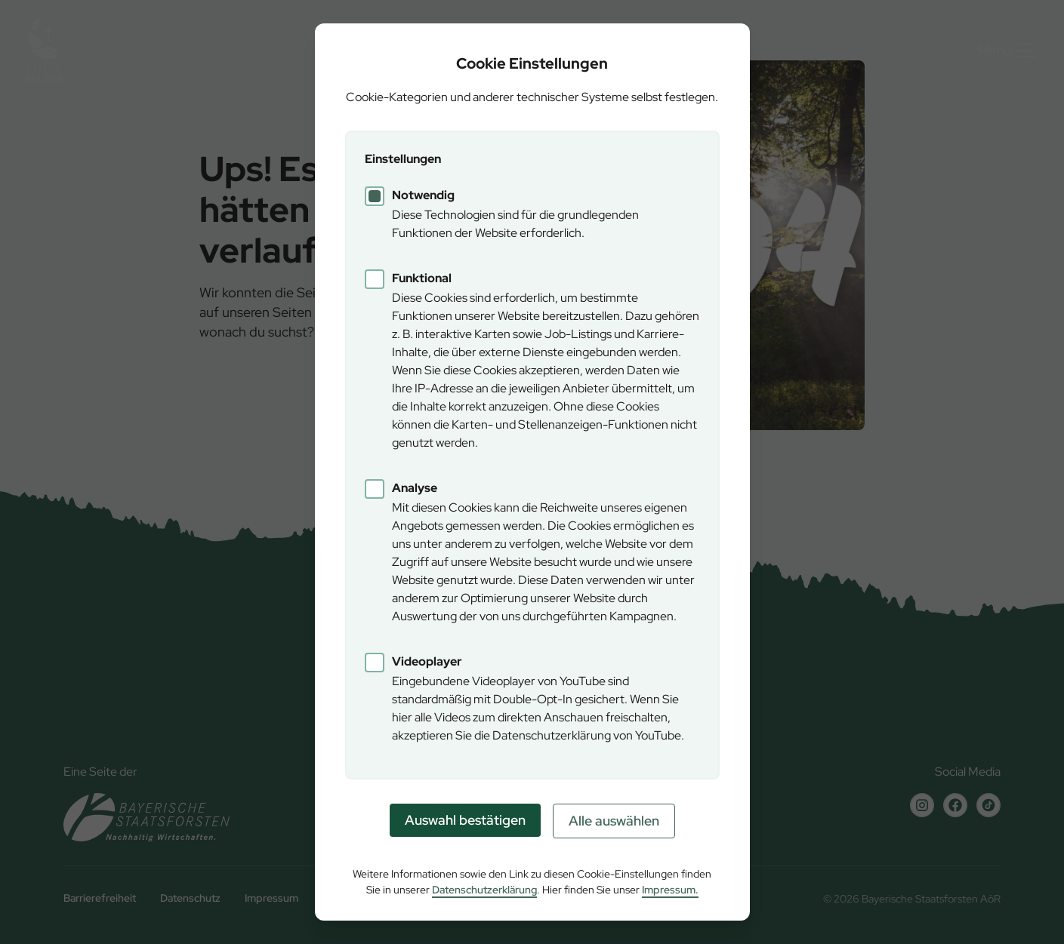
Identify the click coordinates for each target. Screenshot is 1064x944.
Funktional (422, 278)
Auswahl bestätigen (465, 820)
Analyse (414, 488)
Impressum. (670, 889)
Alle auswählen (614, 820)
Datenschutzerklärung (484, 889)
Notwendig (423, 195)
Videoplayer (427, 661)
